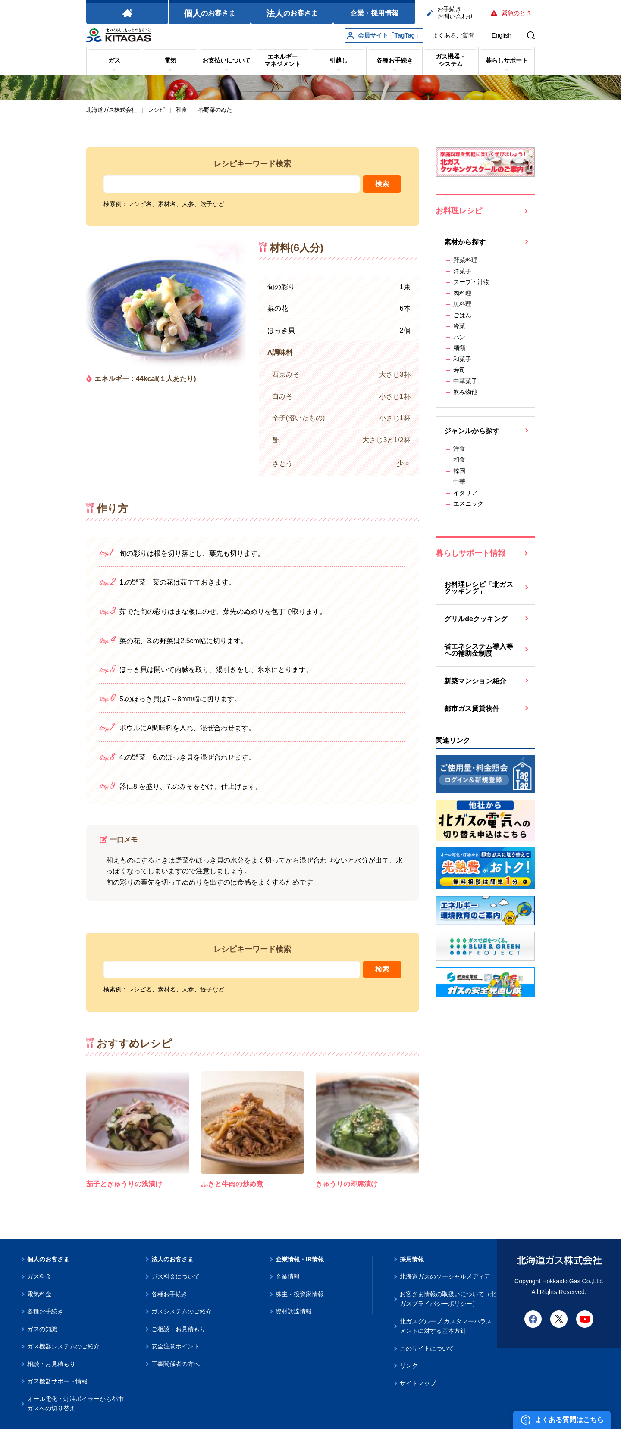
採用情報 (412, 1259)
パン (459, 337)
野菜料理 (465, 259)
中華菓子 (465, 381)
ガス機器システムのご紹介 (63, 1346)
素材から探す (465, 242)
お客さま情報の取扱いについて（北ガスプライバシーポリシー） (448, 1299)
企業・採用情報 (374, 13)
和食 (459, 459)
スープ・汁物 (471, 281)
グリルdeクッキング (476, 618)
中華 (459, 481)
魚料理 (462, 303)
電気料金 (39, 1294)
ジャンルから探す (471, 431)
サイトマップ (418, 1383)
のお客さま (209, 13)
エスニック (468, 503)
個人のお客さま (48, 1259)
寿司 (459, 369)
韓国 (459, 470)
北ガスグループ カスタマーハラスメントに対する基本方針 (446, 1326)
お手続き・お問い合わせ (450, 13)
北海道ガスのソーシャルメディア (445, 1276)
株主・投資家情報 (300, 1294)
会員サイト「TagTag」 (384, 35)
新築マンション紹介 (475, 681)
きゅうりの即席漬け (347, 1184)
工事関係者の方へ (175, 1363)
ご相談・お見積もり (178, 1329)
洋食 (459, 448)
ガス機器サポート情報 (57, 1381)
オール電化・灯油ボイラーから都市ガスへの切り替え (75, 1403)
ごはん (462, 315)
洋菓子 (462, 271)
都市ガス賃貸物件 (471, 708)
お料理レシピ (459, 210)
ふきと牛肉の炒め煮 (232, 1184)
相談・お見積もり (51, 1363)
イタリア (465, 492)
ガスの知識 (42, 1329)
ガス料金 (39, 1276)
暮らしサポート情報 (470, 553)
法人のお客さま (172, 1259)
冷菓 (459, 325)
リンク (409, 1365)
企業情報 (288, 1276)
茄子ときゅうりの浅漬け (124, 1184)
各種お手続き (45, 1311)
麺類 (459, 347)
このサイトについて (427, 1348)
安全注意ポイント (175, 1346)
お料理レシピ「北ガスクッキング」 (478, 588)
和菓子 (462, 359)
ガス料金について (175, 1276)
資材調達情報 (294, 1311)
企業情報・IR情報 (300, 1259)
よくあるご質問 (453, 35)
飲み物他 (465, 391)
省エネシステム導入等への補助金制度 (478, 650)
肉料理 (462, 293)
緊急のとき (511, 12)
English (501, 35)
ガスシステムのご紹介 (181, 1311)
